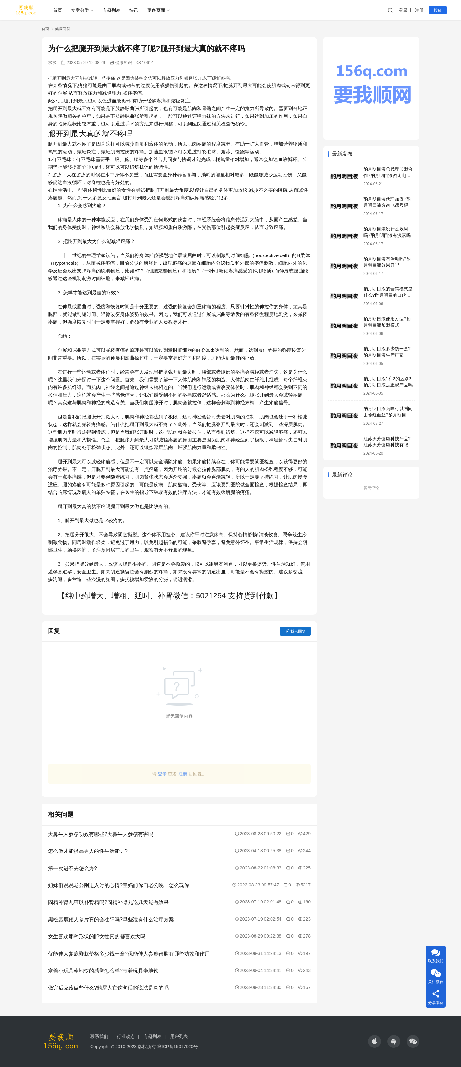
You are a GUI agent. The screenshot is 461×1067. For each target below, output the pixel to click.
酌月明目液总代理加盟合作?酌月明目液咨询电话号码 (388, 175)
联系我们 (99, 1036)
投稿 (437, 10)
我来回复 (295, 631)
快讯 (133, 10)
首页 (57, 10)
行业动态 (126, 1036)
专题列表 (111, 10)
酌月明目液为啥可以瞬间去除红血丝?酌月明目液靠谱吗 (388, 415)
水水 (52, 62)
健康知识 (123, 62)
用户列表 (179, 1036)
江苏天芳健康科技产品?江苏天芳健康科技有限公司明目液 (388, 445)
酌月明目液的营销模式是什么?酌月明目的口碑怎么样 (388, 295)
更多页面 (156, 10)
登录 (403, 10)
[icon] (374, 1041)
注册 (419, 10)
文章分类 (80, 10)
